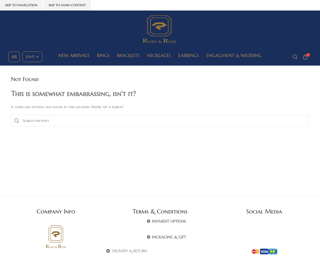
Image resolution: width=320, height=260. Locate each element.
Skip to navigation (21, 5)
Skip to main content (67, 5)
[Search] (295, 57)
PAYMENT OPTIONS (169, 221)
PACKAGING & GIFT (169, 237)
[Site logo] (160, 29)
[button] (160, 221)
